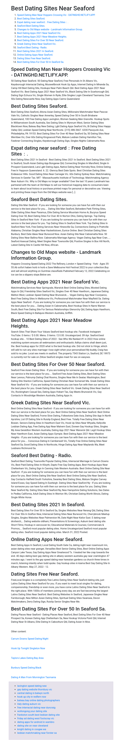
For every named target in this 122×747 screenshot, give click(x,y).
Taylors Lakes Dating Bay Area (27, 658)
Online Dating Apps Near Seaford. (35, 54)
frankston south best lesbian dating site (38, 714)
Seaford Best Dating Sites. (31, 25)
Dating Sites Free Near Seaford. (34, 58)
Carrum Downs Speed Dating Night (29, 638)
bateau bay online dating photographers (38, 700)
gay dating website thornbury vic (34, 689)
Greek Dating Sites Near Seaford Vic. (36, 43)
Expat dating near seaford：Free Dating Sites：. (42, 22)
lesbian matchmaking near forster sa (37, 732)
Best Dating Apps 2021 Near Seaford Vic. (39, 33)
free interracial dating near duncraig (36, 707)
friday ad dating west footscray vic (35, 718)
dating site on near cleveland (32, 725)
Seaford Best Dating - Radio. (32, 47)
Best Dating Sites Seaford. (31, 18)
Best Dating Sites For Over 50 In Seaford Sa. (40, 62)
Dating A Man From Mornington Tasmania (33, 677)
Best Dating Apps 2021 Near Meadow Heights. (42, 36)
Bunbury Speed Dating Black (26, 667)
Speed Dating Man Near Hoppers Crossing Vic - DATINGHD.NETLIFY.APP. (56, 15)
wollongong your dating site (32, 711)
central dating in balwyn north (33, 693)
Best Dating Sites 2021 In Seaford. (35, 51)
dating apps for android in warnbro (35, 722)
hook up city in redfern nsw (31, 696)
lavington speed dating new (32, 685)
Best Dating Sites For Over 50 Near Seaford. (40, 40)
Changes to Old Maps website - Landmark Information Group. (50, 29)
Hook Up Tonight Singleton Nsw (28, 648)
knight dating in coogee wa (31, 729)
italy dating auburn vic (29, 704)
